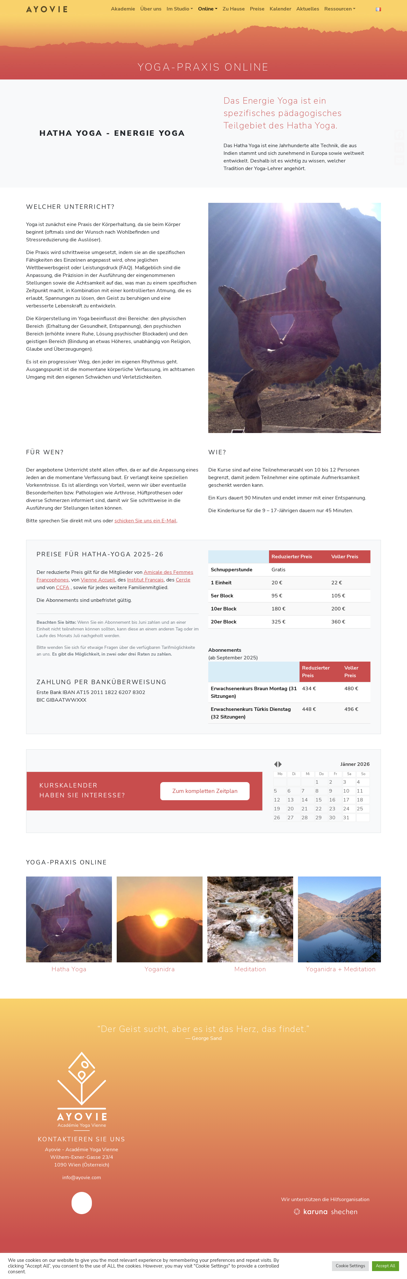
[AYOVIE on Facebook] (82, 1203)
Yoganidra (160, 969)
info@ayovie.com (81, 1177)
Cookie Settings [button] (350, 1266)
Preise (257, 8)
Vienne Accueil (98, 579)
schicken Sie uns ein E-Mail (145, 520)
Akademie (123, 8)
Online (206, 8)
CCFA (62, 587)
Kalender (280, 8)
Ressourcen (338, 8)
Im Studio (178, 8)
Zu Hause (234, 8)
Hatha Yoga (69, 969)
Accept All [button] (385, 1266)
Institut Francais (145, 579)
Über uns (151, 8)
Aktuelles (307, 8)
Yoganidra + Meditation (341, 969)
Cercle (183, 579)
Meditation (250, 969)
